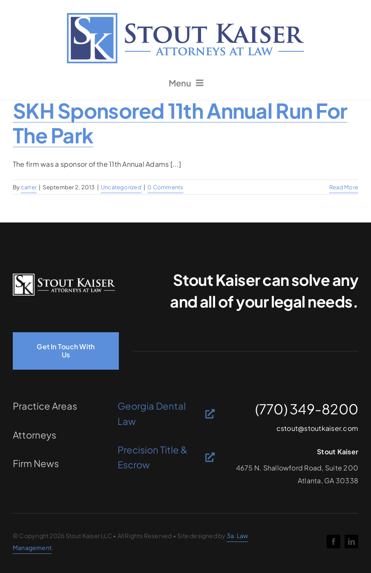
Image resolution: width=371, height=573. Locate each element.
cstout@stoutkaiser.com (317, 428)
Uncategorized (121, 187)
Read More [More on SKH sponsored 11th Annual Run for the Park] (343, 187)
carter (29, 187)
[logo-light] (64, 276)
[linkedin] (351, 541)
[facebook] (333, 541)
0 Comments (165, 187)
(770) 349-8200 (306, 408)
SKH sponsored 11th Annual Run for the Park (180, 122)
